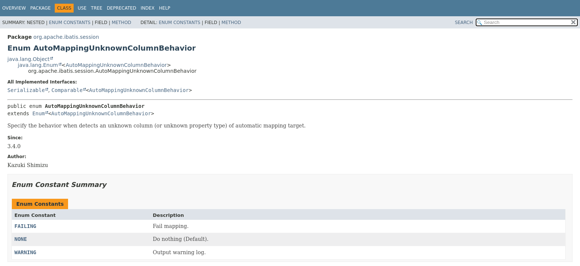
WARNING (25, 252)
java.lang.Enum (38, 65)
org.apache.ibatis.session (66, 37)
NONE (20, 239)
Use (82, 8)
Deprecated (121, 8)
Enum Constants (69, 22)
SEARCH (464, 22)
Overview (14, 8)
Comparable (66, 90)
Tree (96, 8)
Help (165, 8)
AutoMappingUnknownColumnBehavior (115, 65)
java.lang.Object (28, 59)
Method (121, 22)
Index (148, 8)
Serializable (26, 90)
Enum (38, 113)
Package (40, 8)
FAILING (25, 226)
